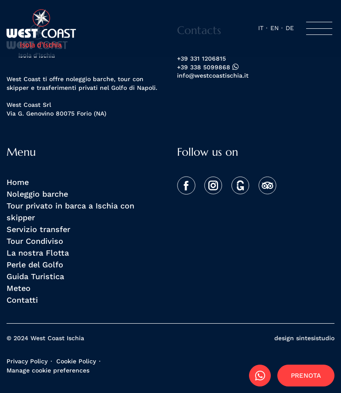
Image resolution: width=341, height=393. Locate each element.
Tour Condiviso (35, 240)
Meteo (19, 288)
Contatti (22, 299)
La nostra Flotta (38, 252)
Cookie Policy (76, 361)
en (274, 28)
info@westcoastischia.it (213, 76)
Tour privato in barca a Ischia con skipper (70, 211)
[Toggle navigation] (319, 28)
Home (18, 182)
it (260, 28)
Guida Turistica (35, 276)
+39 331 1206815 (201, 59)
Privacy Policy (27, 361)
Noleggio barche (37, 193)
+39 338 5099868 (208, 67)
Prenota (306, 375)
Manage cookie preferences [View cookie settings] (48, 370)
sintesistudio (315, 338)
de (290, 28)
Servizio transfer (38, 229)
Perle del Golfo (35, 264)
